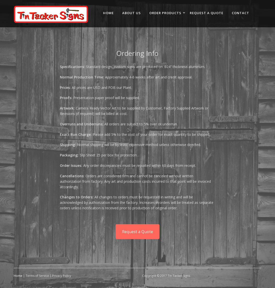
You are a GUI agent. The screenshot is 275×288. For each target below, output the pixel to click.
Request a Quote (137, 231)
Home (18, 276)
